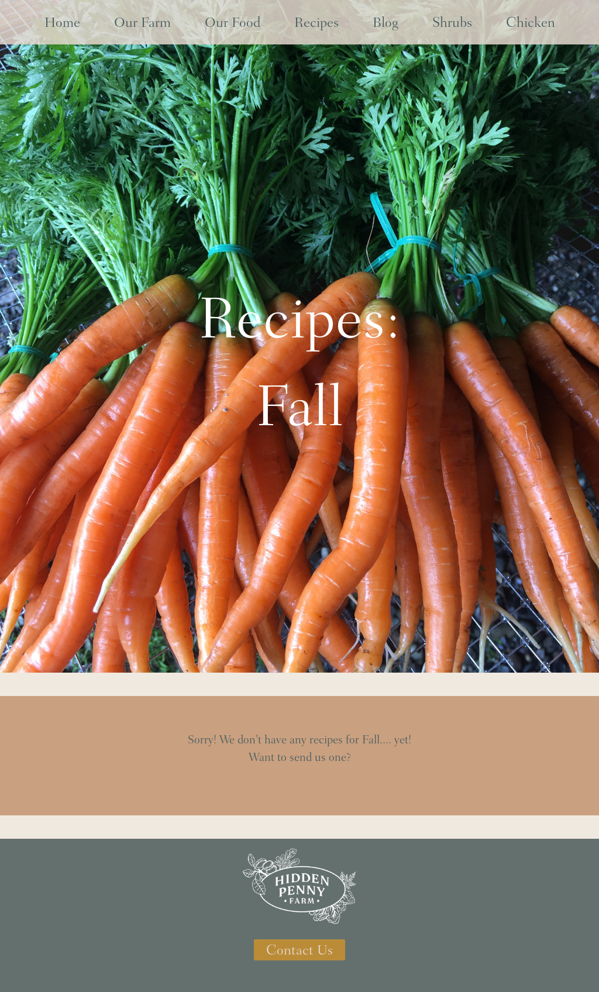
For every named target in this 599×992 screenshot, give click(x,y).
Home (62, 22)
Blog (385, 22)
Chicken (530, 22)
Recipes (316, 22)
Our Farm (142, 22)
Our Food (232, 22)
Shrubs (452, 22)
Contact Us (299, 950)
